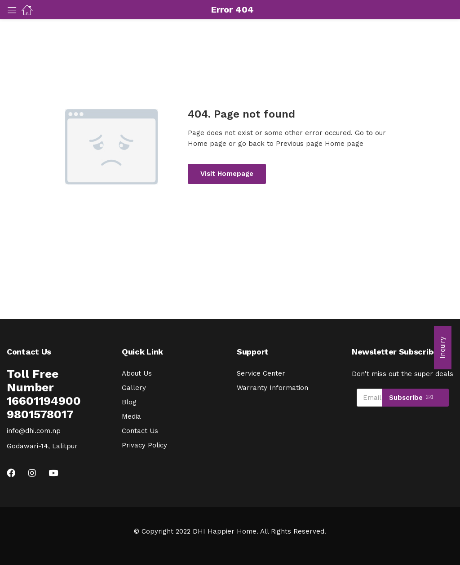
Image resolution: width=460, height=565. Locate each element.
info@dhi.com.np (34, 431)
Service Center (261, 373)
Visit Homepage (226, 174)
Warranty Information (272, 388)
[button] (442, 347)
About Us (137, 373)
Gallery (134, 388)
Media (131, 416)
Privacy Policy (144, 445)
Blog (129, 402)
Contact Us (140, 431)
